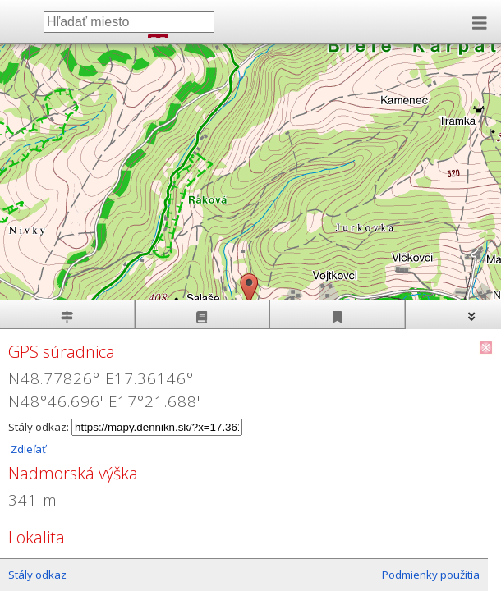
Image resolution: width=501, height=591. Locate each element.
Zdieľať (27, 449)
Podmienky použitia (431, 574)
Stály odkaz (37, 574)
